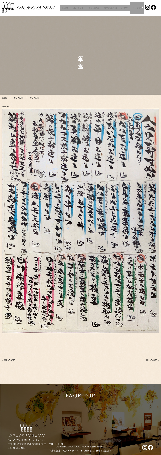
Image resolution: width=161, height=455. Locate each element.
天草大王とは (109, 8)
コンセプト (77, 8)
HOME (65, 8)
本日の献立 (93, 8)
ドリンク (136, 8)
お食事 (124, 8)
